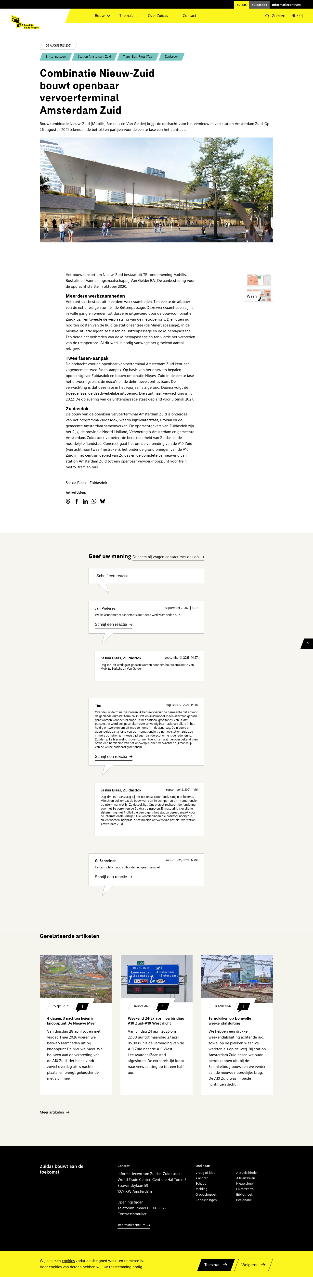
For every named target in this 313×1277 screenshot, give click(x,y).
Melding (202, 1189)
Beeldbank (244, 1200)
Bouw (100, 16)
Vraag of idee (205, 1172)
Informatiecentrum (286, 4)
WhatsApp (93, 501)
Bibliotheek (244, 1194)
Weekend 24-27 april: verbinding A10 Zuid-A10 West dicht (156, 1021)
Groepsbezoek (206, 1194)
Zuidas (241, 4)
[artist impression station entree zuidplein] (156, 190)
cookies (68, 1261)
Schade (201, 1183)
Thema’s (126, 16)
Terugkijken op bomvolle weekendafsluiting (230, 1021)
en (301, 15)
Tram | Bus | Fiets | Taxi (138, 57)
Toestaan (212, 1265)
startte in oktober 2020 (106, 286)
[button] (275, 16)
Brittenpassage (56, 57)
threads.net (68, 501)
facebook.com (76, 501)
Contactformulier (131, 1214)
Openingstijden (130, 1202)
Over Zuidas (158, 16)
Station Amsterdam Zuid (94, 57)
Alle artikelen (245, 1178)
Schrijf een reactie (112, 576)
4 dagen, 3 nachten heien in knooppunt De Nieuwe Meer (71, 1021)
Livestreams (245, 1189)
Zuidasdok (259, 4)
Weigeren (250, 1265)
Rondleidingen (206, 1200)
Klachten (202, 1178)
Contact (189, 16)
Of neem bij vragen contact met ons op (165, 557)
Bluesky (102, 501)
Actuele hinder (247, 1172)
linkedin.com (85, 501)
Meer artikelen (52, 1112)
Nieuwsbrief (245, 1183)
